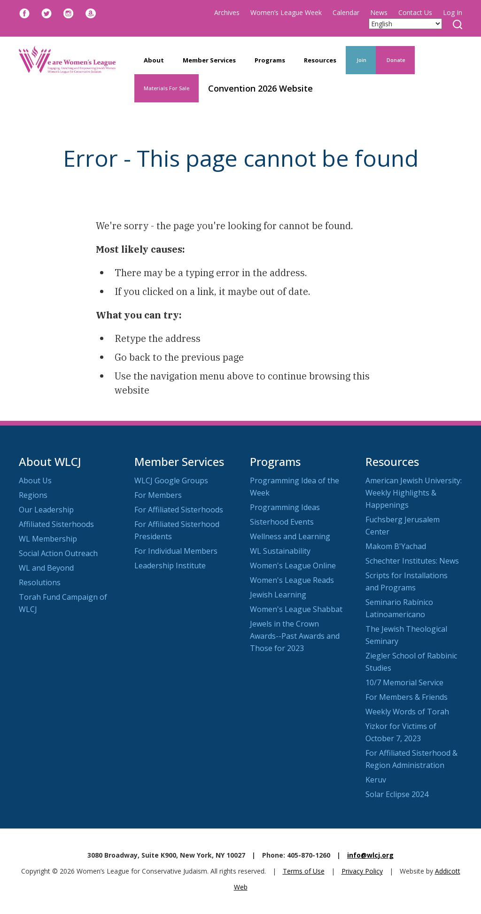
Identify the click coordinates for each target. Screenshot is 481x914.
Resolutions (40, 582)
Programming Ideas (285, 507)
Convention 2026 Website (260, 88)
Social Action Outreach (58, 553)
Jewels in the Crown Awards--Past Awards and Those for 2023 (295, 636)
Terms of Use (304, 871)
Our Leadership (46, 509)
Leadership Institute (170, 565)
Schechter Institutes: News (412, 561)
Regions (33, 495)
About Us (35, 480)
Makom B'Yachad (395, 546)
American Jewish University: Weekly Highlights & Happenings (413, 492)
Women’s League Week (286, 12)
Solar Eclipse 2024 (396, 794)
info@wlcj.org (370, 855)
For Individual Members (175, 551)
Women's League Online (293, 565)
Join (360, 59)
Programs (270, 60)
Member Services (209, 60)
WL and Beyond (46, 568)
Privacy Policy (362, 871)
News (379, 12)
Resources (320, 60)
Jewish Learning (278, 594)
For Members (158, 495)
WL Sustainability (280, 551)
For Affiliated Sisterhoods (178, 509)
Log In (452, 12)
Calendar (346, 12)
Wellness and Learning (290, 536)
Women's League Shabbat (296, 609)
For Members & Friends (406, 697)
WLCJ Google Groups (171, 480)
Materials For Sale (166, 88)
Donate (395, 59)
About (154, 60)
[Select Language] (405, 23)
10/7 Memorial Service (404, 682)
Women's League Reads (292, 580)
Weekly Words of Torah (407, 711)
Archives (227, 12)
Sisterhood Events (282, 522)
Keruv (375, 780)
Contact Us (415, 12)
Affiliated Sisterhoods (56, 524)
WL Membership (48, 539)
